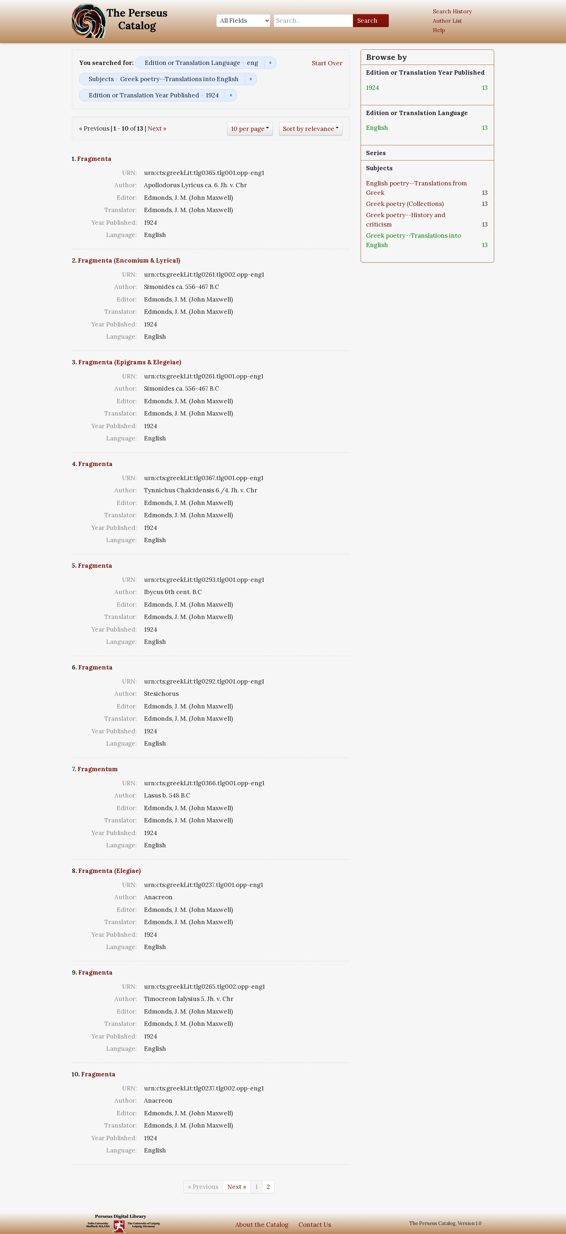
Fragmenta (94, 159)
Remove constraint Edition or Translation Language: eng (270, 63)
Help (439, 30)
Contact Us (315, 1225)
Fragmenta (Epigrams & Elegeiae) (129, 362)
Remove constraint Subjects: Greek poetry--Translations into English (251, 79)
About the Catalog (261, 1225)
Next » (157, 128)
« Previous (203, 1187)
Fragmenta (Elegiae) (109, 871)
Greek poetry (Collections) (405, 204)
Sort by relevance (308, 129)
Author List (447, 20)
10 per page (248, 129)
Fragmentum (98, 769)
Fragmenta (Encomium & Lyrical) (129, 260)
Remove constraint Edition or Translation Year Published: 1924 (231, 95)
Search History (452, 11)
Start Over (327, 63)
